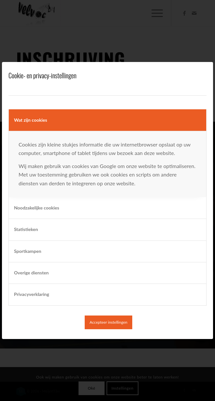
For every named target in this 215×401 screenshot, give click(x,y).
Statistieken (26, 229)
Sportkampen (27, 251)
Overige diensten (31, 272)
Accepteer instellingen (108, 322)
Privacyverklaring (31, 294)
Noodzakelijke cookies (36, 207)
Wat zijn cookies (30, 120)
